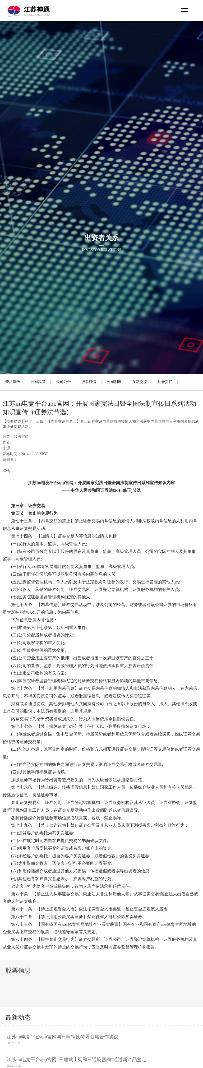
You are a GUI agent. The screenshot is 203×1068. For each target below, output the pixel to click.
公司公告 (63, 382)
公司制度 (114, 382)
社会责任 (165, 382)
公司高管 (38, 382)
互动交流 (139, 382)
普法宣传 (12, 382)
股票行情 (88, 382)
